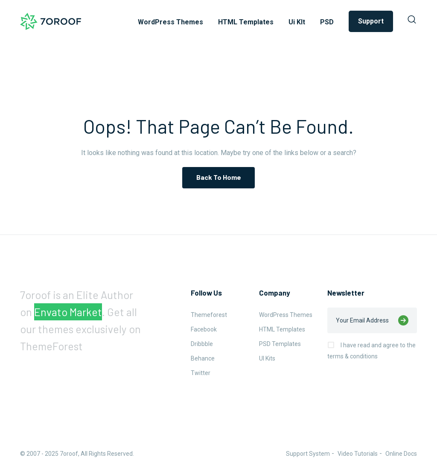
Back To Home (218, 177)
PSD (327, 22)
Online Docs (401, 453)
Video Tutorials (358, 453)
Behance (203, 358)
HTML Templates (246, 22)
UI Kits (267, 358)
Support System (308, 453)
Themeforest (209, 314)
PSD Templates (280, 343)
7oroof (69, 453)
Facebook (204, 329)
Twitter (200, 372)
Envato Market (68, 311)
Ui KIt (296, 22)
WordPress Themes (170, 22)
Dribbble (202, 343)
